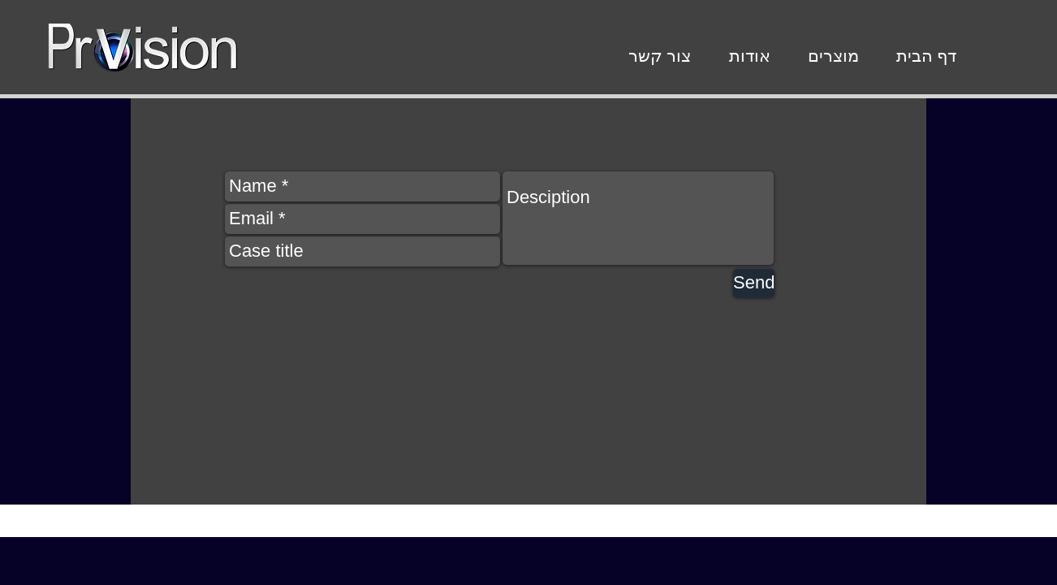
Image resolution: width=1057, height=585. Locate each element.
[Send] (753, 283)
